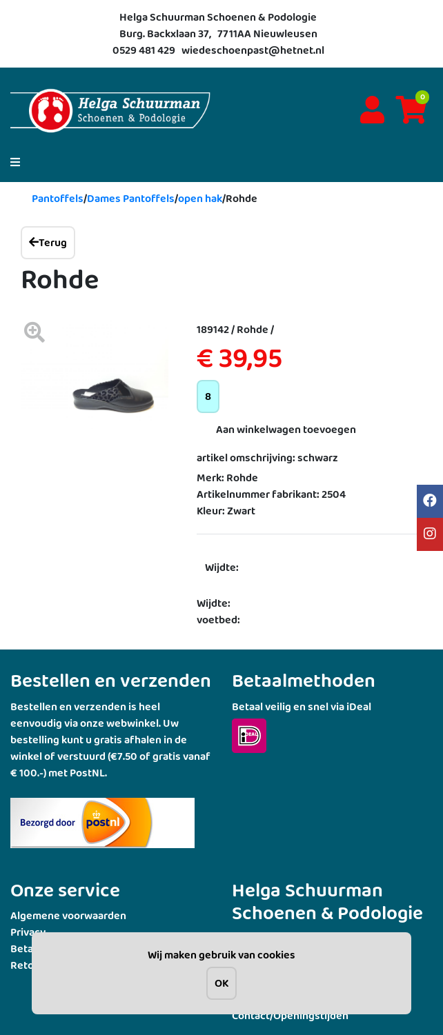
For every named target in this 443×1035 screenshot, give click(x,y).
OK (221, 983)
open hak (200, 198)
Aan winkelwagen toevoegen (286, 429)
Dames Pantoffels (131, 198)
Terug (48, 242)
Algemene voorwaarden (68, 915)
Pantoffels (57, 198)
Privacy (28, 932)
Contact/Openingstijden (290, 1015)
